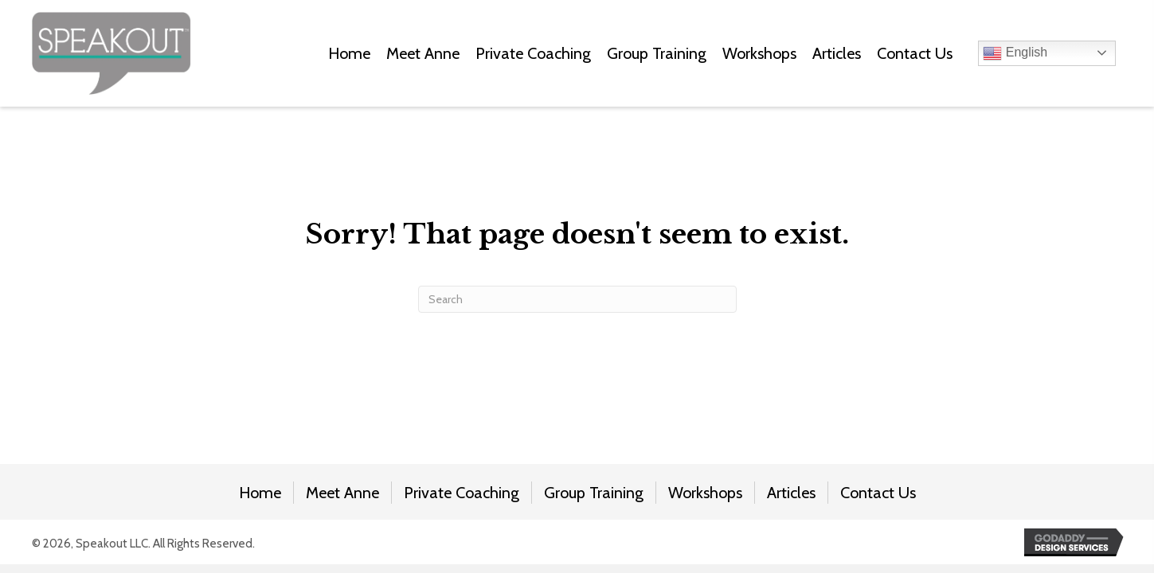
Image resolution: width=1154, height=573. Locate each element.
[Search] (577, 299)
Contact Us (878, 492)
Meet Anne (342, 492)
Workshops (705, 492)
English (1015, 53)
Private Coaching (461, 492)
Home (260, 492)
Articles (791, 492)
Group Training (594, 492)
